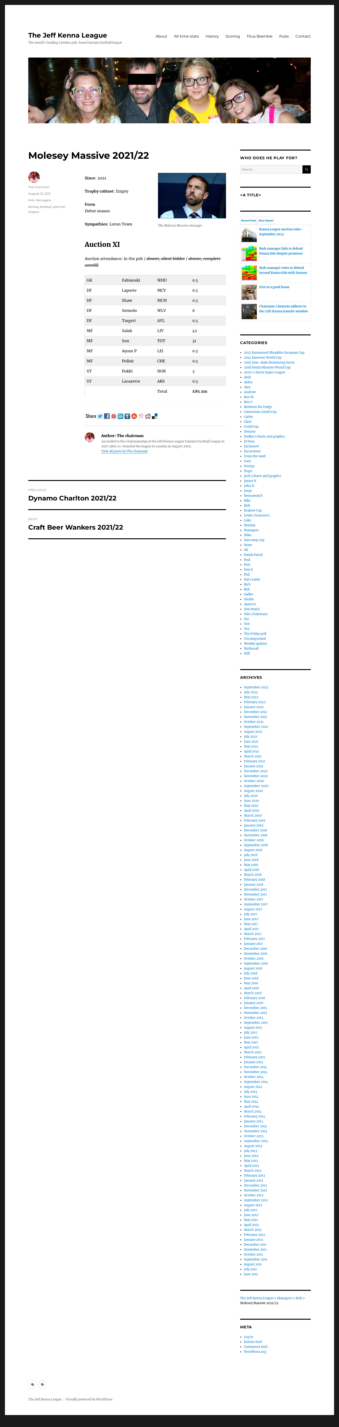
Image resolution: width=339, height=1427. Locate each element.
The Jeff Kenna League (67, 35)
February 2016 (254, 998)
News (248, 545)
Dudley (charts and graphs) (264, 436)
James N (250, 481)
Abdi (247, 377)
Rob (247, 589)
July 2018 (250, 855)
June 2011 (251, 1274)
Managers (43, 200)
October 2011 (253, 1254)
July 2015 (250, 1033)
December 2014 (255, 1067)
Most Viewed (266, 220)
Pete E (248, 570)
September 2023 (256, 687)
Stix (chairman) (256, 614)
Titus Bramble (259, 36)
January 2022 (254, 707)
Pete (247, 565)
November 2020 (256, 776)
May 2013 (251, 1161)
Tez (246, 629)
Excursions (252, 451)
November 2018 (255, 835)
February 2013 (254, 1176)
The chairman (39, 187)
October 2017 (253, 899)
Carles (248, 417)
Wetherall (251, 649)
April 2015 (251, 1047)
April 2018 (251, 870)
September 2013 (256, 1141)
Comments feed (255, 1347)
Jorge (248, 491)
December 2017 (255, 890)
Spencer (250, 604)
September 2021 (256, 727)
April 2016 (251, 988)
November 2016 (255, 954)
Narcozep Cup (254, 540)
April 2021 (251, 751)
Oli (246, 550)
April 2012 (251, 1225)
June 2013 (251, 1156)
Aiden (248, 382)
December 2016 (255, 949)
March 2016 (253, 993)
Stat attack (252, 609)
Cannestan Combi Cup (260, 412)
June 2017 (251, 919)
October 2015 (253, 1018)
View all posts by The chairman (124, 451)
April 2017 (251, 929)
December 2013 (255, 1126)
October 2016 (254, 959)
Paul (247, 560)
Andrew (250, 392)
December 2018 (255, 830)
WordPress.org (255, 1352)
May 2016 (251, 983)
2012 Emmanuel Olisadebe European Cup (274, 353)
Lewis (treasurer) (257, 515)
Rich (247, 584)
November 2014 (255, 1072)
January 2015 (253, 1062)
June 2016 (251, 978)
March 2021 (253, 756)
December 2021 (255, 712)
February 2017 (254, 939)
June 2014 (251, 1097)
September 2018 (256, 845)
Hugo (248, 471)
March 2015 (253, 1052)
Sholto (249, 599)
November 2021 (255, 717)
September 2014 (256, 1082)
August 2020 (253, 791)
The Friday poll (255, 634)
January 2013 (253, 1181)
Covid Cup (251, 427)
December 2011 (255, 1245)
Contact (303, 36)
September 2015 (256, 1023)
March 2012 (253, 1230)
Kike (247, 501)
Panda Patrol (253, 555)
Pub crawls (252, 580)
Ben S (248, 402)
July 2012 (250, 1210)
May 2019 (251, 806)
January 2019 (253, 825)
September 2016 (256, 964)
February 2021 (254, 761)
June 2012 (251, 1215)
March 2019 (253, 816)
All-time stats (186, 36)
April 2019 (251, 811)
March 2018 (253, 875)
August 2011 (253, 1264)
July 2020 (251, 796)
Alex (247, 387)
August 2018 (253, 850)
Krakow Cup (253, 510)
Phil (247, 575)
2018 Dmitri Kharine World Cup (267, 367)
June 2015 (251, 1037)
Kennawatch (253, 496)
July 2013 (250, 1151)
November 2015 (255, 1013)
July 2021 (250, 737)
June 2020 (251, 801)
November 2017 (255, 894)
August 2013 (253, 1146)
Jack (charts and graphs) (262, 476)
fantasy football (40, 207)
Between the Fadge (258, 407)
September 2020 (256, 786)
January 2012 (253, 1240)
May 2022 (251, 697)
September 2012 (256, 1200)
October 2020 (254, 781)
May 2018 (251, 865)
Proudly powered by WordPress (89, 1399)
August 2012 (253, 1205)
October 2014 (253, 1077)
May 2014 (251, 1102)
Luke (247, 520)
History (212, 36)
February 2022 (255, 702)
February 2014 (254, 1116)
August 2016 (253, 968)
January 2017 (253, 944)
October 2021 (253, 722)
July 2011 (250, 1269)
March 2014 (253, 1111)
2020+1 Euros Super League (264, 372)
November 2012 (255, 1190)
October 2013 (253, 1136)
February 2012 (254, 1235)
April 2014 (251, 1107)
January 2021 (253, 766)
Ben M (249, 397)
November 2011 (255, 1250)
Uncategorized (255, 639)
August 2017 (253, 909)
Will (247, 653)
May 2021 (251, 746)
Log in (248, 1337)
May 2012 (251, 1220)
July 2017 (250, 914)
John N (249, 486)
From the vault (255, 456)
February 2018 (254, 880)
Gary (247, 461)
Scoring (233, 36)
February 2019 (254, 820)
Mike (247, 535)
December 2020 (255, 771)
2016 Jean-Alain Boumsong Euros (269, 363)
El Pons (249, 441)
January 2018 (253, 885)
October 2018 (253, 840)
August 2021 (253, 732)
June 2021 (251, 742)
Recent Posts (248, 220)
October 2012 (253, 1195)
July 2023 (251, 692)
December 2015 (255, 1008)
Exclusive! (251, 446)
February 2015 (254, 1057)
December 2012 (255, 1185)
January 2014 (253, 1121)
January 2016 (253, 1003)
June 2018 (251, 860)
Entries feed (253, 1342)
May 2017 (251, 924)
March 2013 (252, 1171)
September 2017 (256, 904)
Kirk (31, 200)
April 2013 (251, 1166)
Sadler (248, 594)
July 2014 (250, 1092)
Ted (247, 624)
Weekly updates (255, 644)
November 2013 (255, 1131)
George (249, 466)
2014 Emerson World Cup (263, 358)
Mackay (249, 525)
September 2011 (255, 1259)
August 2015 (253, 1028)
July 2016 (251, 973)
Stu (246, 619)
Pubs (284, 36)
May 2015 (251, 1042)
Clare (247, 422)
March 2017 (253, 934)
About (161, 36)
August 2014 (253, 1087)
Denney (249, 432)
